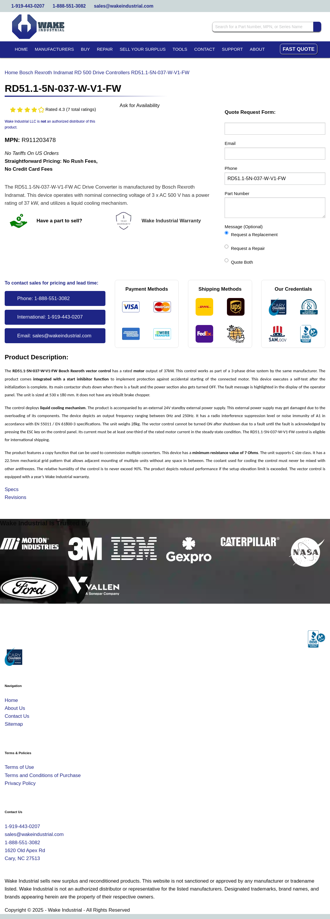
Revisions (15, 497)
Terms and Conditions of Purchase (43, 775)
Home (21, 49)
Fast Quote (298, 49)
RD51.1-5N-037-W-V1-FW (160, 72)
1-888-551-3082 (69, 6)
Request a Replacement (251, 234)
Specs (11, 489)
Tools (179, 49)
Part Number (237, 193)
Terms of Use (19, 767)
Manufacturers (54, 49)
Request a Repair (245, 248)
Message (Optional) (244, 226)
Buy (85, 49)
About (257, 49)
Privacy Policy (20, 783)
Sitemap (14, 724)
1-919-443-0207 (28, 6)
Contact (204, 49)
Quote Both (239, 261)
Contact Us (17, 716)
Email (230, 143)
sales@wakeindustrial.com (123, 6)
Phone (231, 168)
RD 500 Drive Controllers (102, 72)
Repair (105, 49)
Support (232, 49)
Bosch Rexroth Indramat (46, 72)
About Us (15, 708)
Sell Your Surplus (143, 49)
